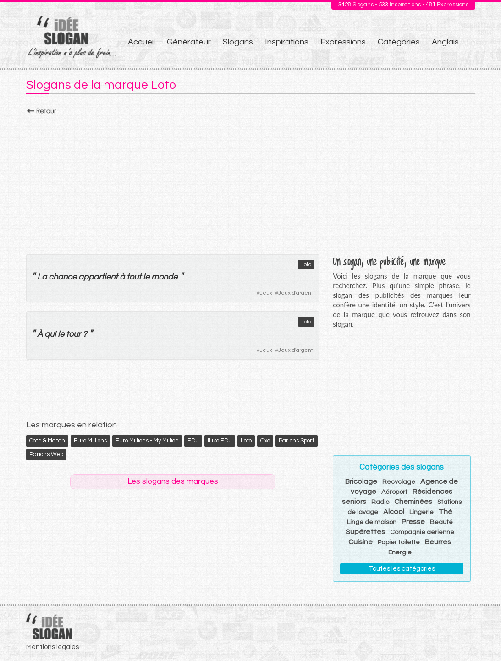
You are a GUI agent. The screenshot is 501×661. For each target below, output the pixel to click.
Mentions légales (52, 647)
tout (134, 277)
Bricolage (361, 481)
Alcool (393, 511)
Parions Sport (296, 440)
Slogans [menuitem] (238, 42)
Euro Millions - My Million (147, 440)
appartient (98, 277)
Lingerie (421, 512)
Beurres (438, 542)
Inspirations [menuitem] (286, 42)
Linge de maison (371, 522)
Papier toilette (399, 542)
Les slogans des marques (172, 481)
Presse (413, 521)
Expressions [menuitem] (343, 42)
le (146, 277)
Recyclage (398, 482)
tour (73, 334)
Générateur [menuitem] (189, 42)
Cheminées (413, 501)
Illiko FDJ (220, 440)
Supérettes (365, 531)
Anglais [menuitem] (445, 42)
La (42, 277)
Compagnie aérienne (422, 532)
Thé (445, 511)
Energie (400, 552)
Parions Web (46, 454)
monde (164, 277)
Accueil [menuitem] (141, 42)
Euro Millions (90, 440)
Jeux (266, 293)
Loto (306, 265)
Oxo (265, 440)
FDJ (193, 440)
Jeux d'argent (295, 293)
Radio (380, 502)
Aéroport (394, 492)
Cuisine (360, 542)
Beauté (441, 522)
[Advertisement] (250, 182)
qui (50, 334)
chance (63, 277)
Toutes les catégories (402, 568)
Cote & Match (47, 440)
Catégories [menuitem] (399, 42)
